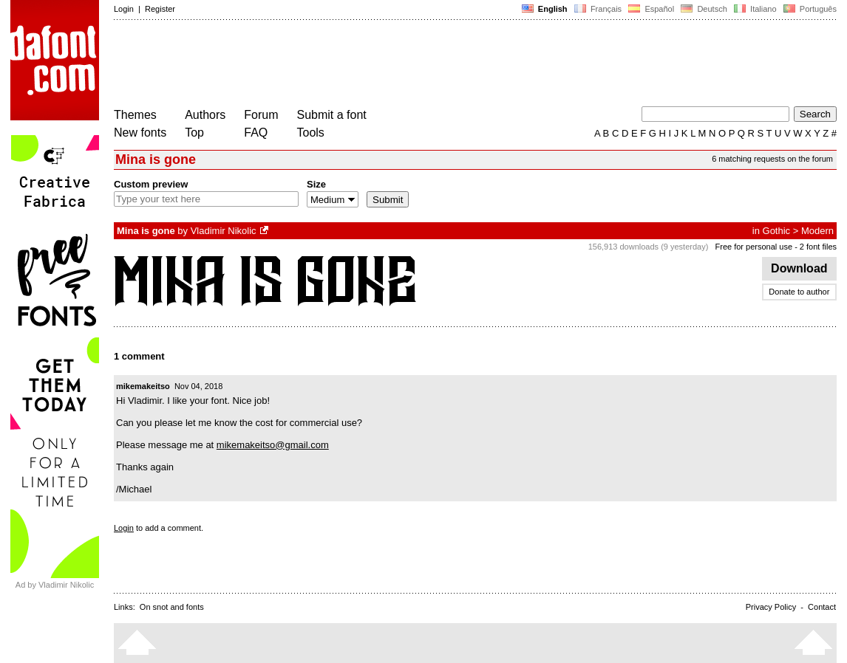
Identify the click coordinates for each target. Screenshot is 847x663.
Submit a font (332, 115)
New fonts (140, 132)
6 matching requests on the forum (772, 158)
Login (124, 8)
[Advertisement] (383, 65)
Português (809, 8)
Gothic (777, 230)
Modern (817, 230)
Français (598, 8)
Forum (261, 115)
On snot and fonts (172, 606)
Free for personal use (754, 246)
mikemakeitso (143, 386)
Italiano (755, 8)
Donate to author (799, 291)
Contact (822, 606)
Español (651, 8)
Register (160, 8)
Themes (135, 115)
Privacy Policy (771, 606)
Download (799, 268)
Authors (205, 115)
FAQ (256, 132)
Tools (310, 132)
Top (194, 132)
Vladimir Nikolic (223, 230)
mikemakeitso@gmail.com (273, 444)
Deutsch (703, 8)
